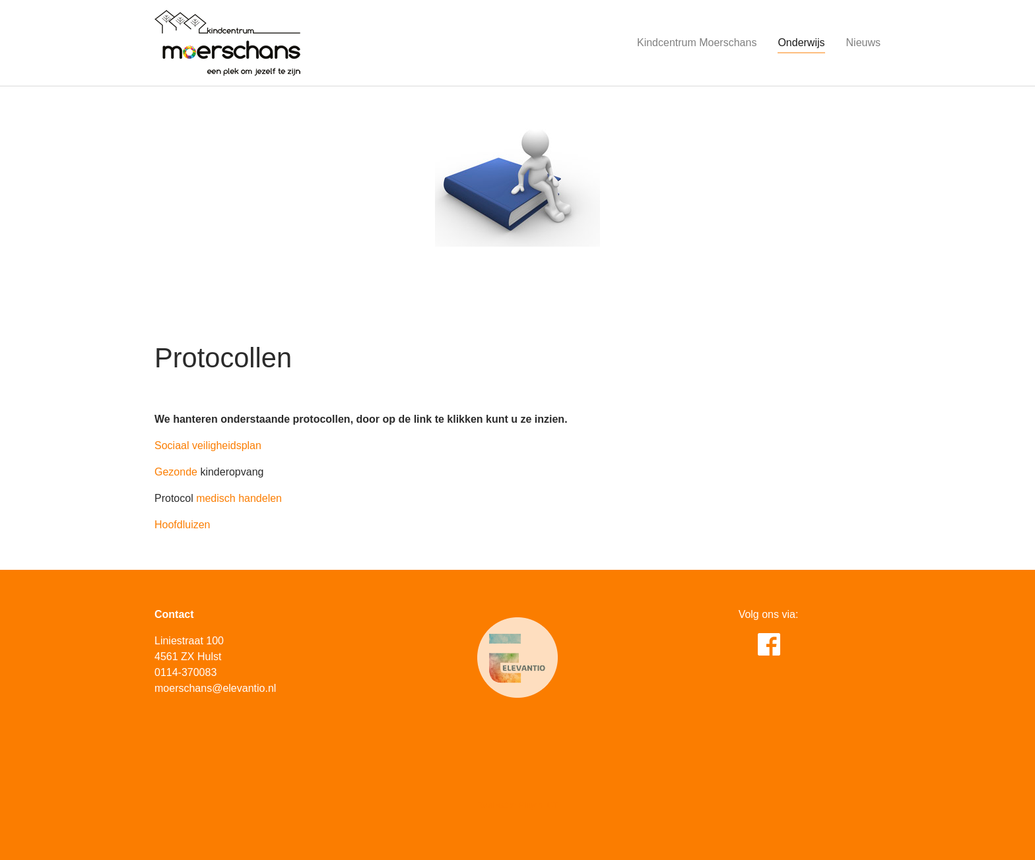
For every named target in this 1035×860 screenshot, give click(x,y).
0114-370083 (185, 672)
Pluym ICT (538, 805)
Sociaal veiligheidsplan (207, 445)
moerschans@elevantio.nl (215, 688)
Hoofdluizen (183, 524)
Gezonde (175, 471)
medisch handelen (239, 498)
